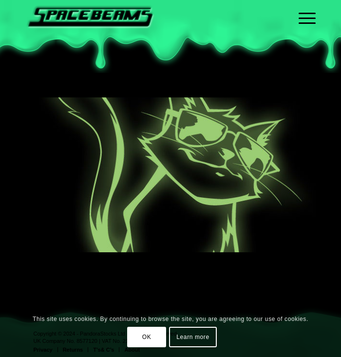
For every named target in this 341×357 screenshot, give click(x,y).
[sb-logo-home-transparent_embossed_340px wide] (142, 19)
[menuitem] (302, 36)
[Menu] (302, 36)
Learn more (192, 337)
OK (147, 337)
